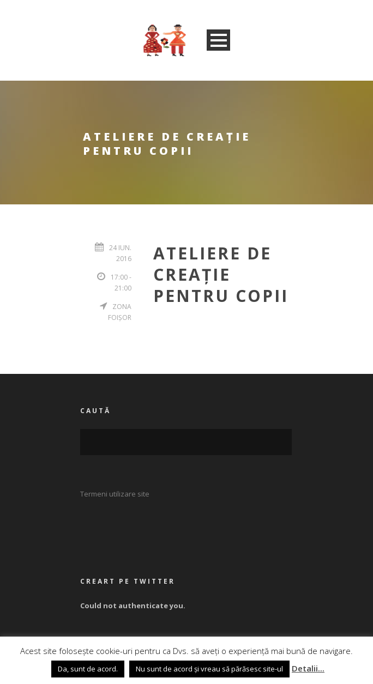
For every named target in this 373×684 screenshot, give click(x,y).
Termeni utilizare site (114, 494)
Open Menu (218, 40)
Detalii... (308, 668)
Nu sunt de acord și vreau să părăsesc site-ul (209, 669)
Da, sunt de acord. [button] (88, 669)
